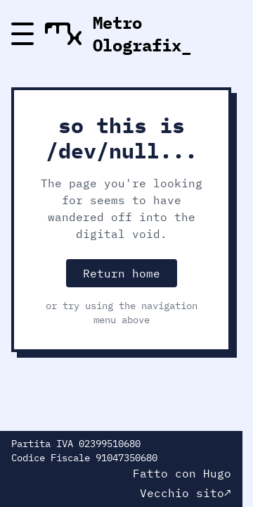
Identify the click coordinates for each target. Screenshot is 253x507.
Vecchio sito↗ (185, 493)
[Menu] (22, 34)
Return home (121, 273)
